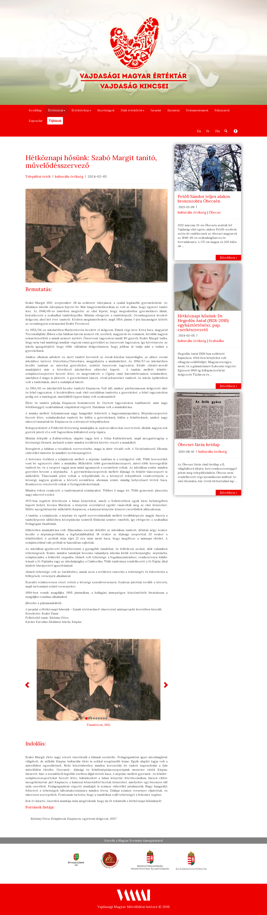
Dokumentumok (197, 110)
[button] (27, 684)
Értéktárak (56, 110)
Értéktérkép (81, 110)
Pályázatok (222, 110)
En (199, 131)
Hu (217, 131)
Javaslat (156, 110)
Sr (208, 131)
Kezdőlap (35, 110)
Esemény (174, 110)
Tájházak (55, 121)
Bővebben (228, 258)
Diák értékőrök (132, 110)
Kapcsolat (36, 121)
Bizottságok (106, 110)
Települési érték (38, 176)
